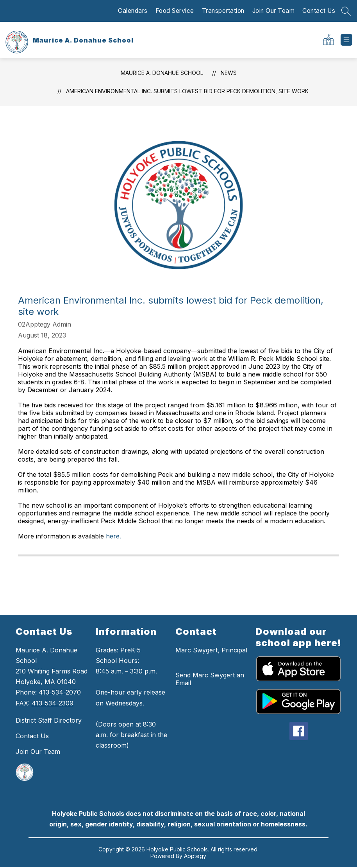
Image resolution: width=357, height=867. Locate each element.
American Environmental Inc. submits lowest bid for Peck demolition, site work (187, 91)
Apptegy (195, 856)
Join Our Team (273, 10)
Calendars (133, 10)
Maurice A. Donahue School (162, 72)
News (229, 72)
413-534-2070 (60, 692)
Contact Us (318, 10)
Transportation (223, 10)
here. (113, 536)
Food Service (174, 10)
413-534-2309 (52, 703)
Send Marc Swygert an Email (209, 679)
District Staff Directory (49, 720)
